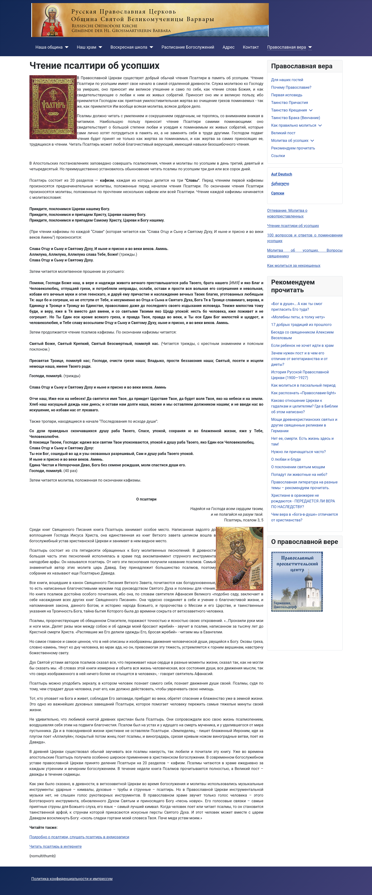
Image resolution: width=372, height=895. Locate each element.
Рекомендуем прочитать (293, 148)
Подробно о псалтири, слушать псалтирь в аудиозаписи (79, 837)
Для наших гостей (287, 80)
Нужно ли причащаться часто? (298, 452)
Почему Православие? (291, 87)
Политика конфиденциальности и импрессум (71, 878)
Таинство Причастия (289, 102)
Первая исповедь (286, 95)
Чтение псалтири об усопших (293, 225)
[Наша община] (66, 47)
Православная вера (286, 47)
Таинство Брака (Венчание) (295, 118)
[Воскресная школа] (150, 47)
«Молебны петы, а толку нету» (298, 317)
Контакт (251, 47)
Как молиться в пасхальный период (303, 385)
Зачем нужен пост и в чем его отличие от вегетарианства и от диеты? (299, 359)
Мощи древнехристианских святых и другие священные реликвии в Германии (304, 425)
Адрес (229, 47)
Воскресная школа (129, 47)
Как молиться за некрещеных (294, 265)
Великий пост (283, 133)
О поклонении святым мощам (298, 467)
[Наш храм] (99, 47)
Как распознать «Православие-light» (303, 393)
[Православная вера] (309, 47)
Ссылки (278, 155)
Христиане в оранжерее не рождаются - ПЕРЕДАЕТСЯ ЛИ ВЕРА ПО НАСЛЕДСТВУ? (303, 501)
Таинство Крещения (289, 110)
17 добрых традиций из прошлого (301, 324)
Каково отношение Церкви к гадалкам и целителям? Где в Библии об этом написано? (304, 406)
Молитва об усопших (289, 140)
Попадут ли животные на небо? (299, 474)
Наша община (49, 47)
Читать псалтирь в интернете (55, 846)
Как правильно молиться (293, 125)
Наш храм (86, 47)
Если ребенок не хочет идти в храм (302, 345)
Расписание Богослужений (188, 47)
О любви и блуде (286, 459)
